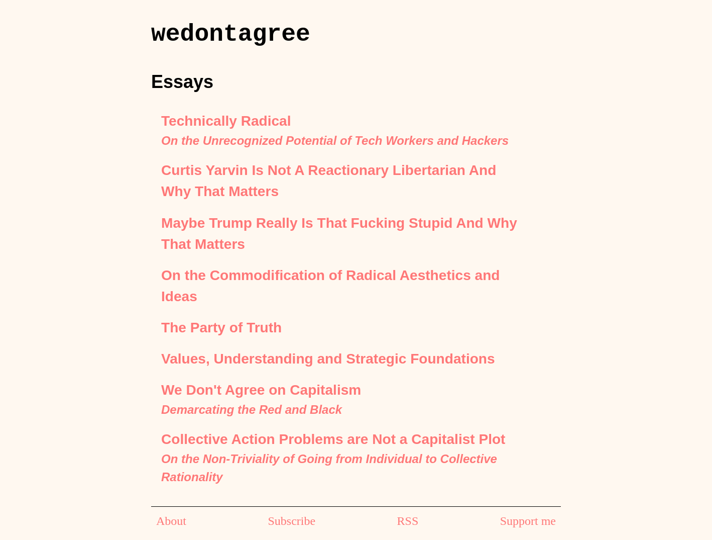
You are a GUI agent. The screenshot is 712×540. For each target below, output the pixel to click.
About (171, 520)
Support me (528, 520)
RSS (408, 520)
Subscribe (291, 520)
